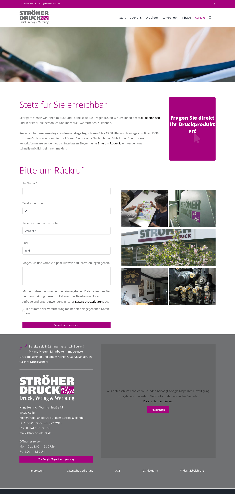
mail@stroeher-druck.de (49, 3)
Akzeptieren (158, 409)
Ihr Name (29, 183)
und (25, 243)
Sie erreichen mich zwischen (41, 223)
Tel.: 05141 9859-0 (27, 3)
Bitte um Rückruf (109, 143)
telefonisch (152, 118)
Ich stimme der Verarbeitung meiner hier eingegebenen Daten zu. (67, 310)
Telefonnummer (33, 203)
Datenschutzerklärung (89, 301)
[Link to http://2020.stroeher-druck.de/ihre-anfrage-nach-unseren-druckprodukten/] (197, 138)
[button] (210, 17)
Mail (141, 118)
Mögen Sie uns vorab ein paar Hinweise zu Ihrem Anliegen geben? (66, 263)
